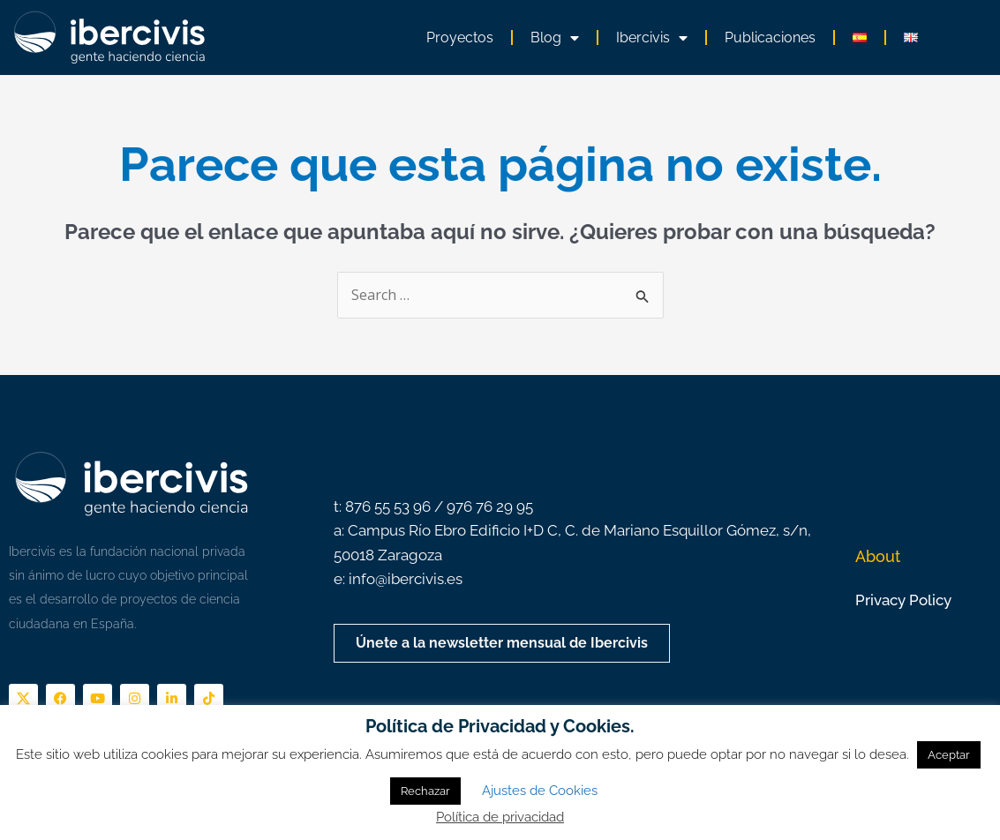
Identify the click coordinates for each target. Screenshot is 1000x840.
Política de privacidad (500, 817)
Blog (554, 38)
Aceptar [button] (949, 754)
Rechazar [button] (425, 791)
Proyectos (459, 37)
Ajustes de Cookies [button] (540, 791)
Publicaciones (770, 37)
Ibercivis (652, 38)
